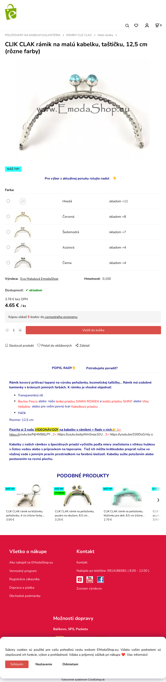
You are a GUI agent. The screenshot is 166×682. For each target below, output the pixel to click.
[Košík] (158, 25)
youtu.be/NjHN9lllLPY (29, 434)
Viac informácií (137, 654)
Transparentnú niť (30, 395)
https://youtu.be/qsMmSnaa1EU (80, 434)
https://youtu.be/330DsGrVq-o (131, 434)
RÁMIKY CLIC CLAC (79, 35)
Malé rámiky (105, 35)
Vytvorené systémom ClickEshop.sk (83, 679)
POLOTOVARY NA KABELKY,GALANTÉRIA (33, 35)
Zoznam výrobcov (89, 588)
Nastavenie (43, 664)
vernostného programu (60, 317)
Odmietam (70, 664)
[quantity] (13, 330)
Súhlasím (16, 664)
